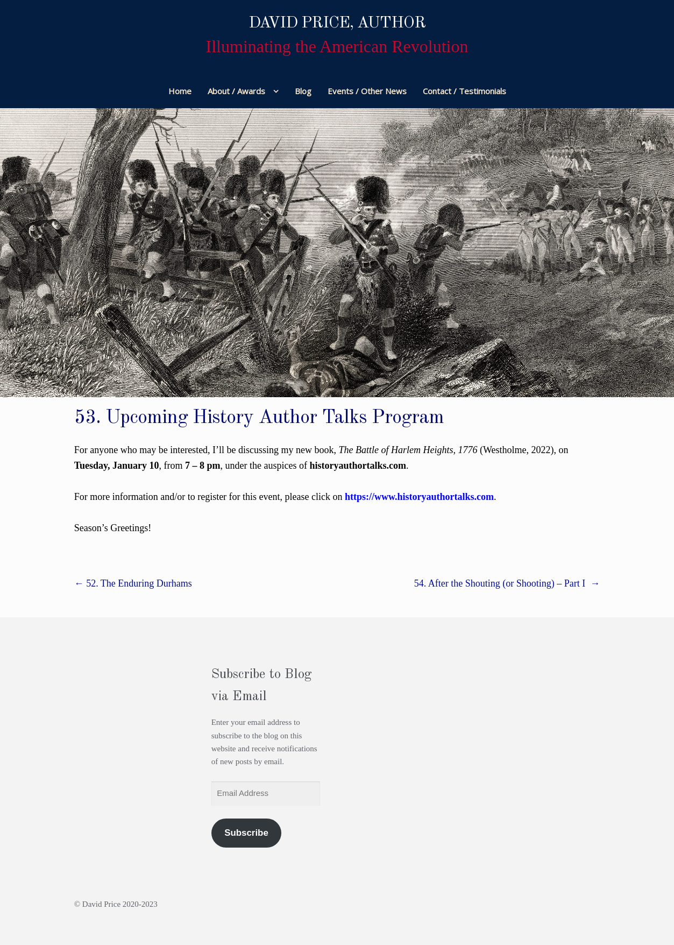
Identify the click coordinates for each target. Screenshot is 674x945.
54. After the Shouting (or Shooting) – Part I (507, 583)
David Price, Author (337, 23)
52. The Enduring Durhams (133, 583)
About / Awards (236, 91)
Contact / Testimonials (464, 91)
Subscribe (246, 833)
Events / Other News (367, 91)
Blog (303, 91)
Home (179, 91)
